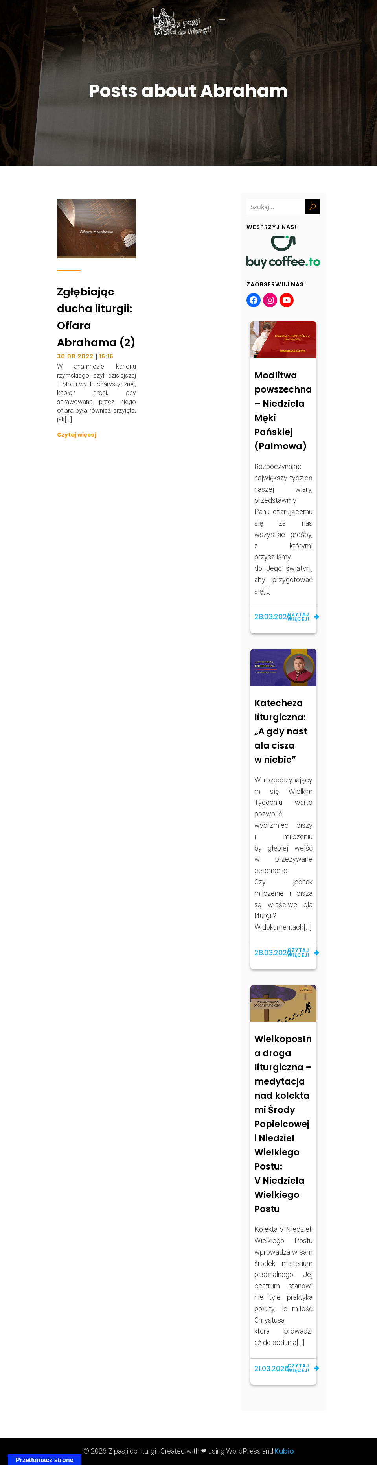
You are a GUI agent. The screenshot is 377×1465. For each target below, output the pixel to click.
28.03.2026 (272, 617)
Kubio (284, 1451)
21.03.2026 (271, 1368)
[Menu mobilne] (222, 21)
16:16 (106, 356)
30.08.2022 (75, 356)
